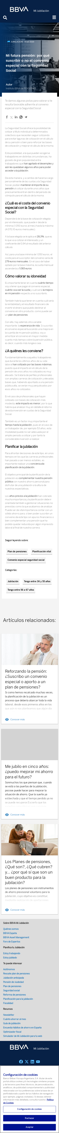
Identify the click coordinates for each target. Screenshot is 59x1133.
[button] (54, 17)
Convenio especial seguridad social (26, 560)
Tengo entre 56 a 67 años (21, 590)
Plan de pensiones (17, 551)
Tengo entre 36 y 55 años (37, 581)
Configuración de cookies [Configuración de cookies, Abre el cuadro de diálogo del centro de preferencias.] (29, 1115)
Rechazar (29, 1124)
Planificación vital (41, 551)
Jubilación (13, 581)
